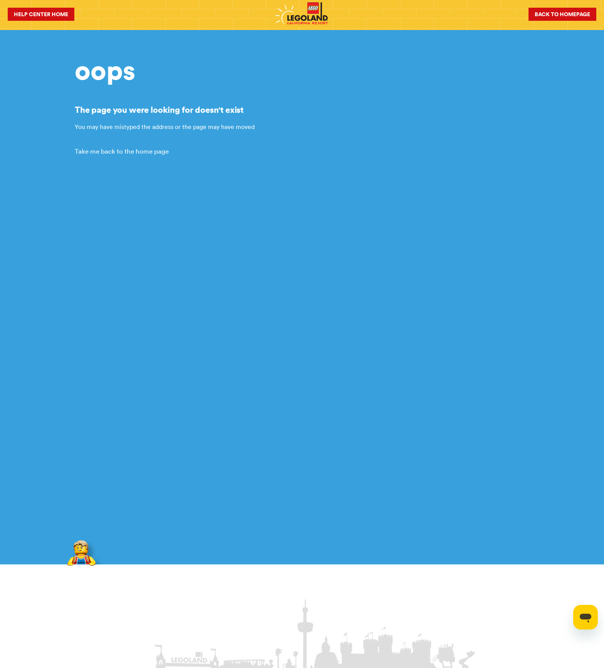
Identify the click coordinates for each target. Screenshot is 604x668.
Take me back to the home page (122, 151)
